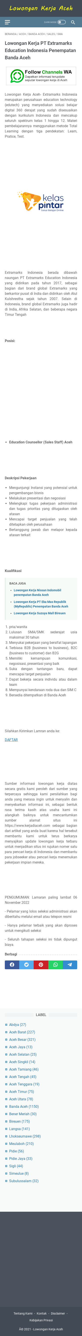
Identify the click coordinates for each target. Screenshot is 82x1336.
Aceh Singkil (22, 1062)
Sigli (16, 1166)
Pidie (16, 1151)
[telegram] (70, 964)
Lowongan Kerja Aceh (48, 1329)
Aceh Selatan (23, 1054)
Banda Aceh (24, 1106)
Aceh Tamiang (24, 1069)
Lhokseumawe (25, 1136)
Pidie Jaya (21, 1159)
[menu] (10, 22)
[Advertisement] (41, 391)
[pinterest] (41, 964)
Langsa (19, 1129)
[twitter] (26, 964)
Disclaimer (58, 1313)
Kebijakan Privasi (41, 1320)
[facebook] (12, 964)
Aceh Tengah (23, 1077)
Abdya (17, 1025)
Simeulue (19, 1173)
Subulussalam (24, 1181)
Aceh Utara (21, 1099)
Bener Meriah (23, 1114)
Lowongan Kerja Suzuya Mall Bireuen (40, 613)
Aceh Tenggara (24, 1084)
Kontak (42, 1313)
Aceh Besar (22, 1040)
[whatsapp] (55, 964)
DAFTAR (11, 740)
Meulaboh (21, 1144)
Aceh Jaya (21, 1047)
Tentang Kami (23, 1313)
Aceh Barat (22, 1032)
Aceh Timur (21, 1092)
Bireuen (19, 1121)
